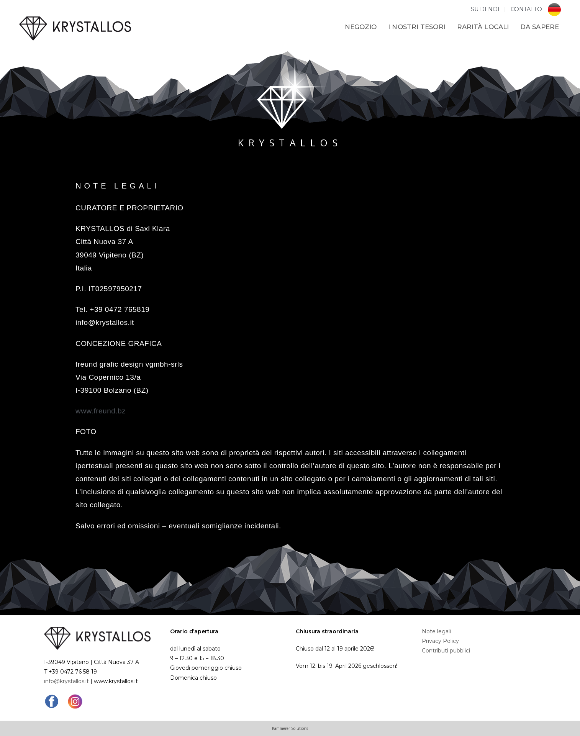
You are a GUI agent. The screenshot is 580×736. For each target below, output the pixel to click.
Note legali (436, 631)
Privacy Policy (440, 641)
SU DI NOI (486, 9)
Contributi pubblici (446, 650)
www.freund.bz (100, 411)
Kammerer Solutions (290, 728)
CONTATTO (526, 9)
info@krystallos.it (66, 681)
